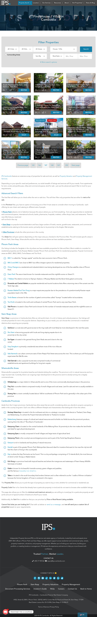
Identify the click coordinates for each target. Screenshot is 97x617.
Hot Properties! (78, 3)
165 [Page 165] (33, 165)
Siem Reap (37, 541)
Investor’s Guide (40, 589)
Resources (58, 3)
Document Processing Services (17, 589)
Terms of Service (43, 607)
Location (37, 3)
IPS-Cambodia (6, 176)
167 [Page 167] (45, 165)
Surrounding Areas (12, 55)
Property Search (25, 3)
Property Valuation (66, 176)
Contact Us (72, 589)
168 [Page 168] (52, 165)
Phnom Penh (26, 541)
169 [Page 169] (58, 165)
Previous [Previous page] (23, 165)
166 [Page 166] (39, 165)
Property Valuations (50, 585)
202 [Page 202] (66, 165)
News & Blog (90, 3)
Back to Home (86, 589)
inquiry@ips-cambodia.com (55, 561)
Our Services (47, 3)
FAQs (52, 589)
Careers (61, 589)
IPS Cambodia (33, 595)
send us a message (54, 505)
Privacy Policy (54, 607)
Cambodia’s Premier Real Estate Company (54, 595)
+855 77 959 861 (38, 561)
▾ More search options (48, 62)
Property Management (71, 585)
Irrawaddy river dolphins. (27, 471)
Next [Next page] (75, 165)
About (68, 3)
